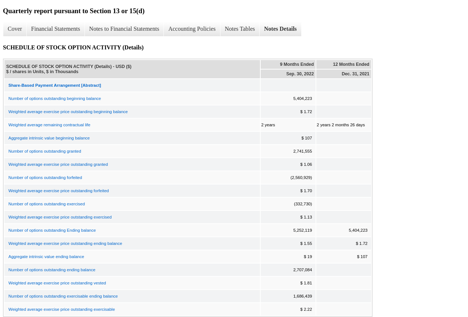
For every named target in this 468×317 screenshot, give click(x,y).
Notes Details (280, 29)
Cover (15, 29)
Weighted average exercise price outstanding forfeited (58, 191)
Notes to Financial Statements (124, 29)
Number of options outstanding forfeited (45, 177)
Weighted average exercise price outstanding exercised (60, 217)
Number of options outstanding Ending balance (52, 230)
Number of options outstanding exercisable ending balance (63, 296)
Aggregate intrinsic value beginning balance (49, 138)
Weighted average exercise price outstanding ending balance (65, 243)
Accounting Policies (191, 29)
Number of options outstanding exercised (46, 204)
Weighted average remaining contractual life (49, 125)
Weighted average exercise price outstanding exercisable (61, 309)
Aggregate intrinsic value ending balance (46, 256)
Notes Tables (240, 29)
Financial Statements (55, 29)
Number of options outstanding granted (44, 151)
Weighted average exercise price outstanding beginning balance (68, 111)
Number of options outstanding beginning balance (54, 98)
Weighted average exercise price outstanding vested (57, 283)
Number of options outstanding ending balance (51, 270)
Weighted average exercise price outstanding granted (58, 164)
